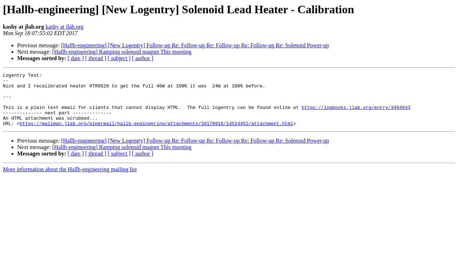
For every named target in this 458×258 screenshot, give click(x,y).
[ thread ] (95, 58)
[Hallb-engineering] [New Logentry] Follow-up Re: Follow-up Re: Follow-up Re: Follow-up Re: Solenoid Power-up (195, 45)
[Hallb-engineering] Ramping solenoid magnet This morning (121, 52)
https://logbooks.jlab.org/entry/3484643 (356, 114)
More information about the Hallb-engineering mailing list (70, 180)
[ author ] (143, 58)
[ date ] (76, 58)
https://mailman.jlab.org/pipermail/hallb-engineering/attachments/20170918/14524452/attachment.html (156, 134)
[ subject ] (119, 58)
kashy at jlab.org (64, 27)
